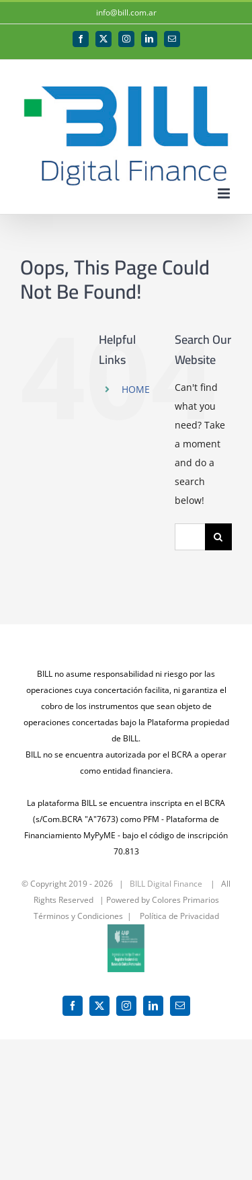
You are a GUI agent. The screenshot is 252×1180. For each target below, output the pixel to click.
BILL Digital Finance (166, 883)
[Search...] (190, 536)
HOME (136, 389)
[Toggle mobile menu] (225, 193)
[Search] (218, 536)
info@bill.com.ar (126, 12)
